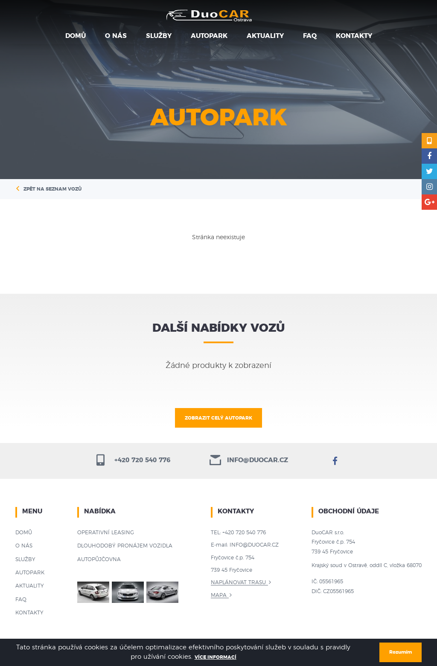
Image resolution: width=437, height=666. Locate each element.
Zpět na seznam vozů (52, 189)
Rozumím (400, 652)
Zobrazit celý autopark (218, 418)
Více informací (215, 657)
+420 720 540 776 (132, 460)
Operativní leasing (105, 532)
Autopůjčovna (99, 559)
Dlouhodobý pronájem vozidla (124, 545)
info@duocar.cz (249, 460)
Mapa (219, 595)
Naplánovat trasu (238, 582)
